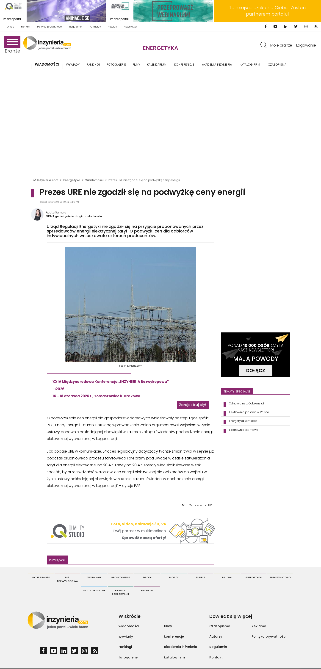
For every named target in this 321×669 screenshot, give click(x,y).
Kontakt (25, 26)
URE (210, 505)
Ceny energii (197, 505)
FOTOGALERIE (116, 64)
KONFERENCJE (184, 64)
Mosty (174, 577)
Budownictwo (280, 577)
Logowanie (306, 45)
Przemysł (147, 590)
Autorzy (112, 26)
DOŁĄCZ (255, 370)
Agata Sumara (56, 212)
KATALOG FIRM (250, 64)
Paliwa (227, 577)
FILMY (136, 64)
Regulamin (76, 26)
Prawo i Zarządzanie (121, 592)
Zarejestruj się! (192, 404)
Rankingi (93, 64)
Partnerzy (95, 26)
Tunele (200, 577)
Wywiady (73, 64)
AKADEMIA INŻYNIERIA (217, 64)
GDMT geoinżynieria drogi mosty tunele (74, 216)
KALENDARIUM (156, 64)
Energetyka (160, 48)
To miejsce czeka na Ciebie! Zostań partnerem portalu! (267, 11)
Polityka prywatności (49, 26)
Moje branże (281, 45)
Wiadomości (47, 64)
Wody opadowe (94, 590)
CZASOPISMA (277, 64)
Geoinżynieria (120, 577)
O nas (10, 26)
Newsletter (130, 26)
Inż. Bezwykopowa (67, 579)
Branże (12, 45)
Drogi (147, 577)
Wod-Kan (94, 577)
